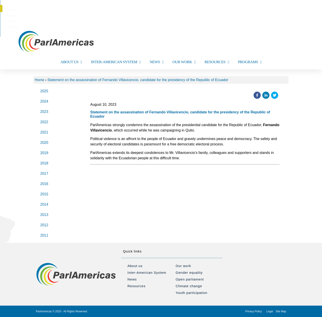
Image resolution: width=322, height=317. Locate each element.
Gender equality (189, 272)
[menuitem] (140, 10)
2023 (44, 112)
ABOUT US (71, 62)
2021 (44, 132)
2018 (44, 163)
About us (134, 266)
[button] (289, 8)
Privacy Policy (253, 311)
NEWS (156, 62)
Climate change (189, 286)
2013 (44, 215)
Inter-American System (146, 272)
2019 (44, 153)
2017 (44, 173)
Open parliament (190, 279)
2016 (44, 184)
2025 (44, 91)
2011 (44, 235)
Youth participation (192, 293)
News (132, 279)
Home (39, 80)
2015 (44, 194)
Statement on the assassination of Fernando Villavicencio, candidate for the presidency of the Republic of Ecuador (137, 80)
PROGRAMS (249, 62)
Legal (269, 311)
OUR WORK (184, 62)
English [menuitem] (140, 9)
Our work (183, 266)
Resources (136, 286)
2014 (44, 204)
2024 (44, 101)
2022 (44, 122)
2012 (44, 225)
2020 (44, 142)
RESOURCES (217, 62)
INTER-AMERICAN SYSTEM (116, 62)
